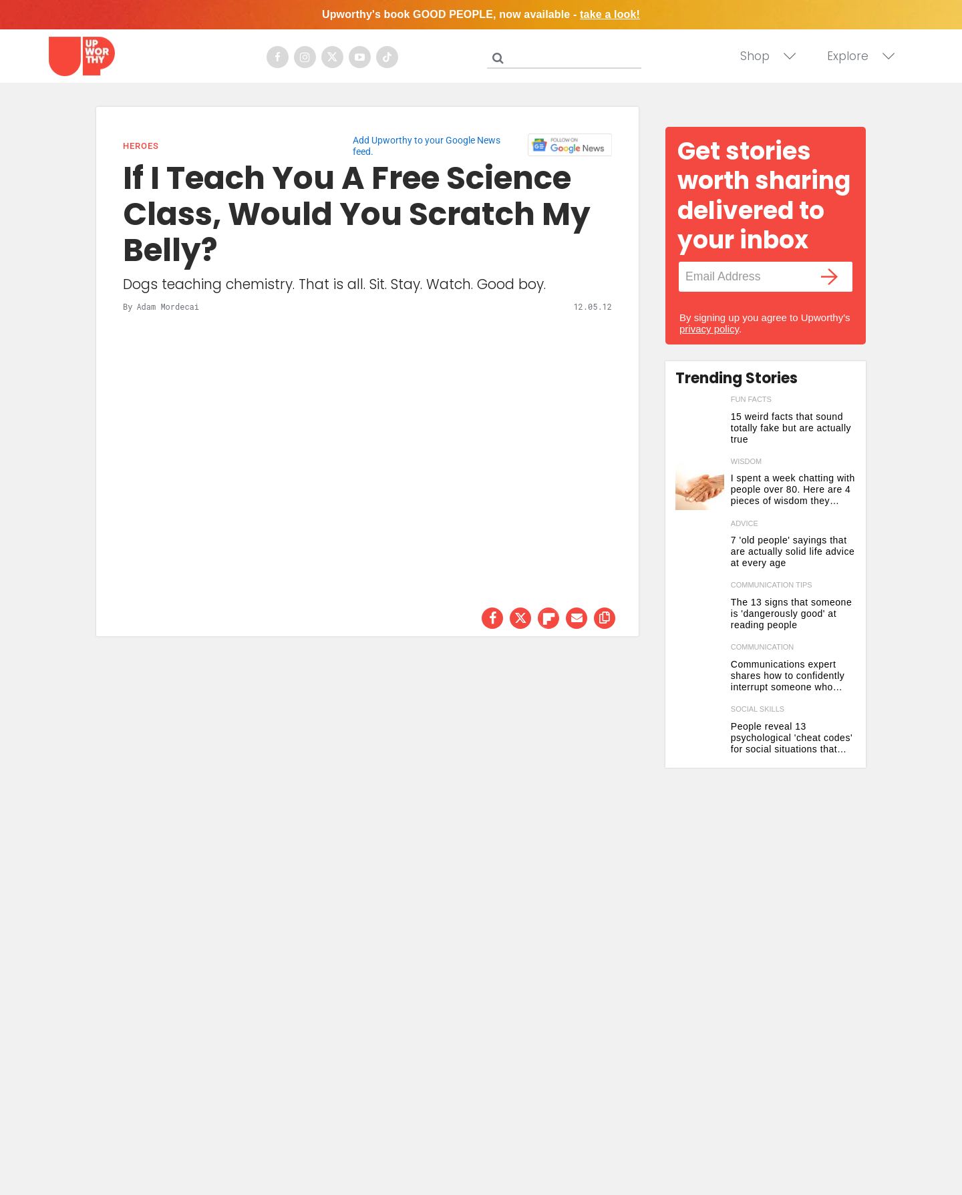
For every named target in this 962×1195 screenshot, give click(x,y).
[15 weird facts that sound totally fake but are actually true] (699, 423)
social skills (757, 709)
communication (762, 647)
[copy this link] (604, 618)
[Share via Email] (576, 618)
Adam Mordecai (167, 306)
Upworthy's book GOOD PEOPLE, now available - (481, 14)
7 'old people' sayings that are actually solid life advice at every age (792, 551)
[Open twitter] (332, 57)
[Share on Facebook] (492, 618)
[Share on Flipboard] (548, 618)
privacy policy (709, 328)
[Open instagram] (305, 57)
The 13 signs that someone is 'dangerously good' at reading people (791, 613)
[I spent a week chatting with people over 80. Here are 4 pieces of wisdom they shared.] (699, 485)
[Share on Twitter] (520, 618)
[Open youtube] (360, 57)
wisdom (746, 461)
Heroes (140, 146)
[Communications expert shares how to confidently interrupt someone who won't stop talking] (699, 671)
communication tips (771, 585)
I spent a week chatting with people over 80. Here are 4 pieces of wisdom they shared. (793, 490)
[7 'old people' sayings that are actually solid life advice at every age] (699, 547)
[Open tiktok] (387, 57)
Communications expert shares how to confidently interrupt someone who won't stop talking (787, 676)
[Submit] (498, 58)
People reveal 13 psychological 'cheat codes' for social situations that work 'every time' (791, 738)
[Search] (567, 55)
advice (744, 523)
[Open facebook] (278, 57)
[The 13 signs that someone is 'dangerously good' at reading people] (699, 609)
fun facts (751, 399)
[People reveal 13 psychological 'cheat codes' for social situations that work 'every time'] (699, 733)
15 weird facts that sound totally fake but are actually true (791, 428)
